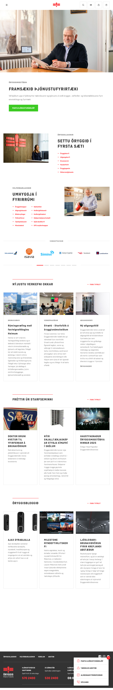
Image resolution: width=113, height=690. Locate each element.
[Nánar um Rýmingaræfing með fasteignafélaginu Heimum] (20, 337)
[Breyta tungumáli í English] (91, 5)
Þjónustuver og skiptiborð (28, 669)
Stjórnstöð (50, 668)
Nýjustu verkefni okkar (32, 284)
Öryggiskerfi (86, 372)
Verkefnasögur (51, 322)
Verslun (41, 657)
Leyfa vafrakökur (99, 681)
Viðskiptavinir (56, 241)
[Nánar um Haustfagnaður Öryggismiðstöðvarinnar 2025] (93, 452)
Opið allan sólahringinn (52, 671)
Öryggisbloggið (25, 503)
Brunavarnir (14, 321)
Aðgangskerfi (86, 327)
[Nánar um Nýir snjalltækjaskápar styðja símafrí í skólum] (56, 448)
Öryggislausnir (65, 135)
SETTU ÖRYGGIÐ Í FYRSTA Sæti (74, 143)
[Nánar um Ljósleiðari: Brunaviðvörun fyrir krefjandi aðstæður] (93, 556)
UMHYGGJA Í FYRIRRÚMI (24, 197)
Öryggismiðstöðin (18, 82)
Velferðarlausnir (21, 188)
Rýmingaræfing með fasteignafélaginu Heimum (20, 329)
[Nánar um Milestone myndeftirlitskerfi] (56, 552)
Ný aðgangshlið (89, 331)
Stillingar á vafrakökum (60, 681)
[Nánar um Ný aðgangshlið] (93, 343)
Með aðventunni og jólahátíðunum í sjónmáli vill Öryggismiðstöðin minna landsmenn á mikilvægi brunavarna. (18, 456)
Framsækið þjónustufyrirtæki (43, 88)
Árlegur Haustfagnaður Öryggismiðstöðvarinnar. (89, 454)
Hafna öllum (79, 681)
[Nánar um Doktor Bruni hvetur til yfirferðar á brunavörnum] (20, 446)
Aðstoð (51, 657)
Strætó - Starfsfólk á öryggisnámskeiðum (56, 329)
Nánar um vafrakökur (18, 686)
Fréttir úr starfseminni (32, 399)
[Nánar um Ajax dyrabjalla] (20, 550)
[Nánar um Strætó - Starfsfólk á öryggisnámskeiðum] (56, 339)
